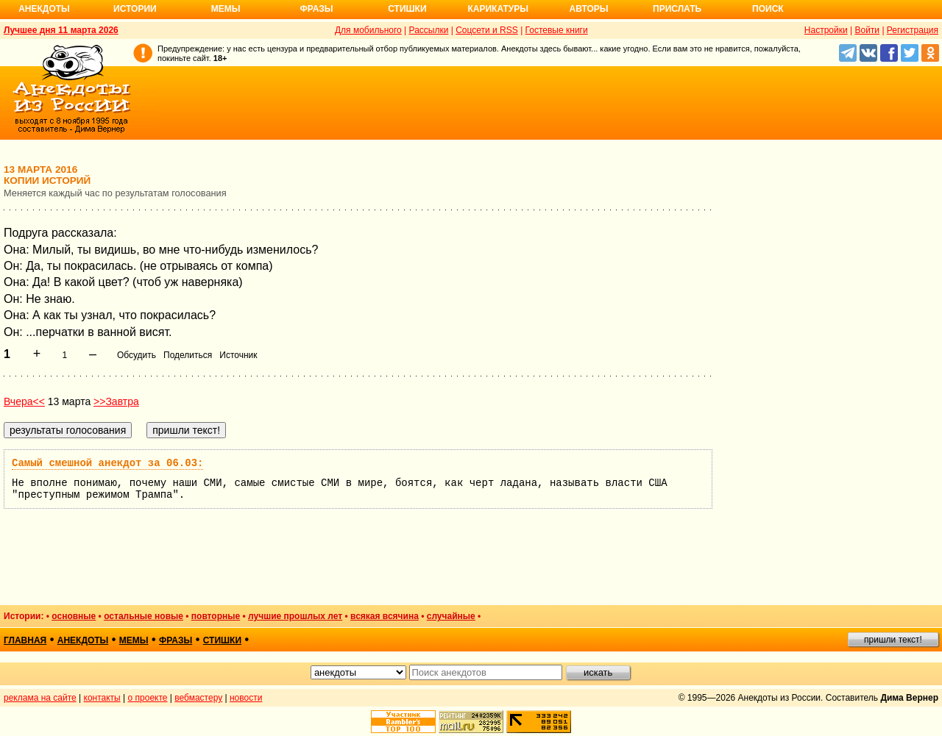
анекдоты (83, 640)
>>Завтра (116, 401)
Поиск (768, 9)
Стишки (407, 9)
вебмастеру (198, 698)
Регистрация (912, 30)
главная (25, 640)
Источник (238, 355)
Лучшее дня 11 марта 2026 (61, 30)
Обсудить (136, 355)
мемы (134, 640)
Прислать (677, 9)
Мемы (226, 9)
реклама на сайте (40, 698)
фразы (175, 640)
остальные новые (143, 616)
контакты (102, 698)
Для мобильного (368, 30)
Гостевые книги (556, 30)
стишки (222, 640)
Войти (866, 30)
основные (74, 616)
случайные (451, 616)
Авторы (589, 9)
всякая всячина (384, 616)
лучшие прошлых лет (295, 616)
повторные (215, 616)
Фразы (316, 9)
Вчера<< (24, 401)
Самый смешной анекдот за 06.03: (107, 463)
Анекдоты (44, 9)
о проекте (148, 698)
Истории (135, 9)
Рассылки (429, 30)
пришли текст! (893, 640)
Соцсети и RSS (487, 30)
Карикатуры (497, 9)
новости (246, 698)
